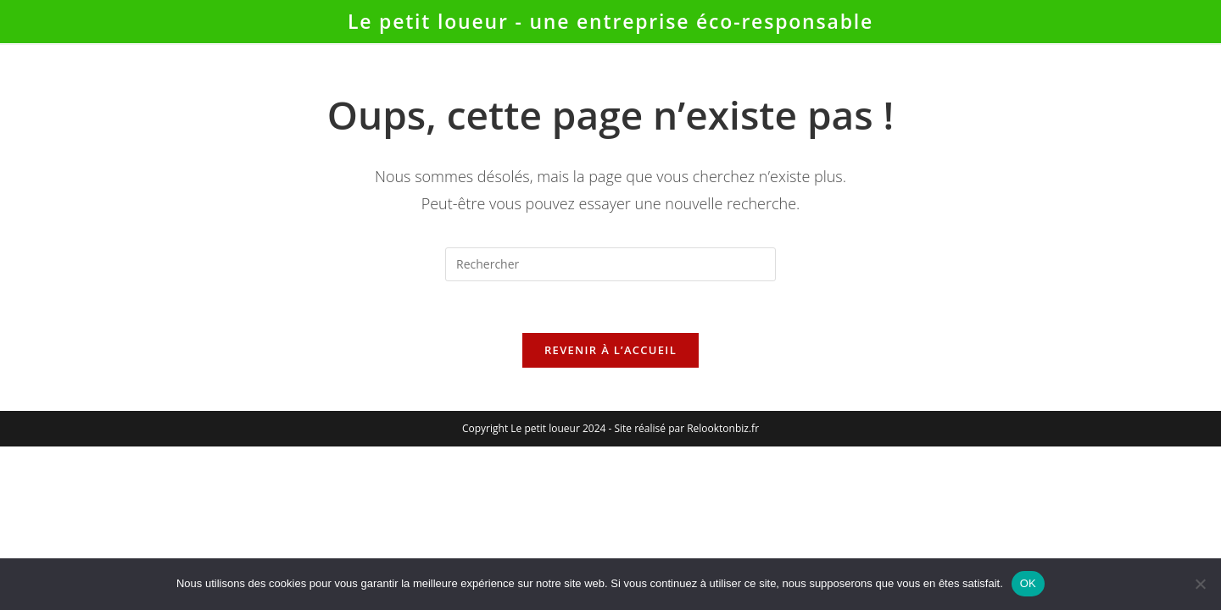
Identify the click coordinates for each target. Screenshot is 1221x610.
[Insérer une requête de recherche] (610, 264)
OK (1028, 583)
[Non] (1199, 583)
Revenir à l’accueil (610, 350)
